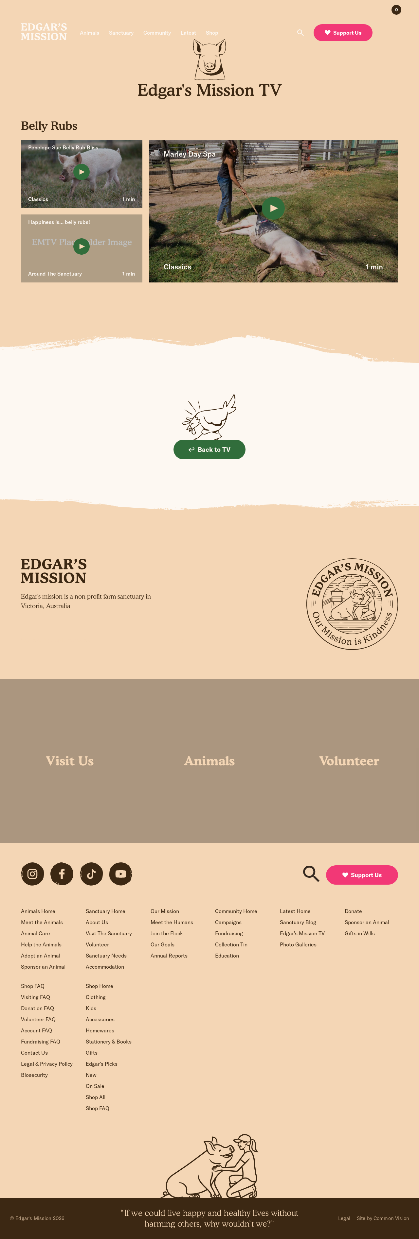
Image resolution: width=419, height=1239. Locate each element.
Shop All (95, 1097)
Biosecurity (34, 1075)
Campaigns (228, 922)
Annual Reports (169, 955)
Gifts (92, 1052)
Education (227, 955)
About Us (97, 922)
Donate (353, 911)
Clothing (96, 997)
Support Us (343, 32)
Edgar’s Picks (102, 1064)
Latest (188, 32)
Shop (212, 32)
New (91, 1075)
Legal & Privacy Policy (47, 1064)
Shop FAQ (33, 986)
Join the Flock (167, 933)
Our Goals (162, 944)
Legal (344, 1218)
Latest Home (295, 911)
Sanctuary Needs (106, 955)
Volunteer (97, 944)
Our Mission (165, 911)
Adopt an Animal (40, 955)
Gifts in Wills (360, 933)
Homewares (100, 1030)
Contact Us (34, 1052)
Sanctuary (121, 32)
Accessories (100, 1019)
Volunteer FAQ (38, 1019)
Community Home (236, 911)
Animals (89, 32)
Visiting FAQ (35, 997)
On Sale (95, 1086)
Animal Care (35, 933)
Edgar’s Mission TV (302, 933)
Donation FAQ (37, 1008)
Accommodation (105, 966)
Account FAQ (36, 1030)
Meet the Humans (172, 922)
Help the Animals (41, 944)
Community (157, 32)
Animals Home (38, 911)
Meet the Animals (42, 922)
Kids (91, 1008)
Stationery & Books (109, 1041)
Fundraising (229, 933)
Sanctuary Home (105, 911)
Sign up (175, 639)
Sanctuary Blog (298, 922)
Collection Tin (231, 944)
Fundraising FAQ (40, 1041)
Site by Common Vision (383, 1218)
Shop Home (99, 986)
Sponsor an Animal (43, 966)
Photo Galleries (298, 944)
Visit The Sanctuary (109, 933)
